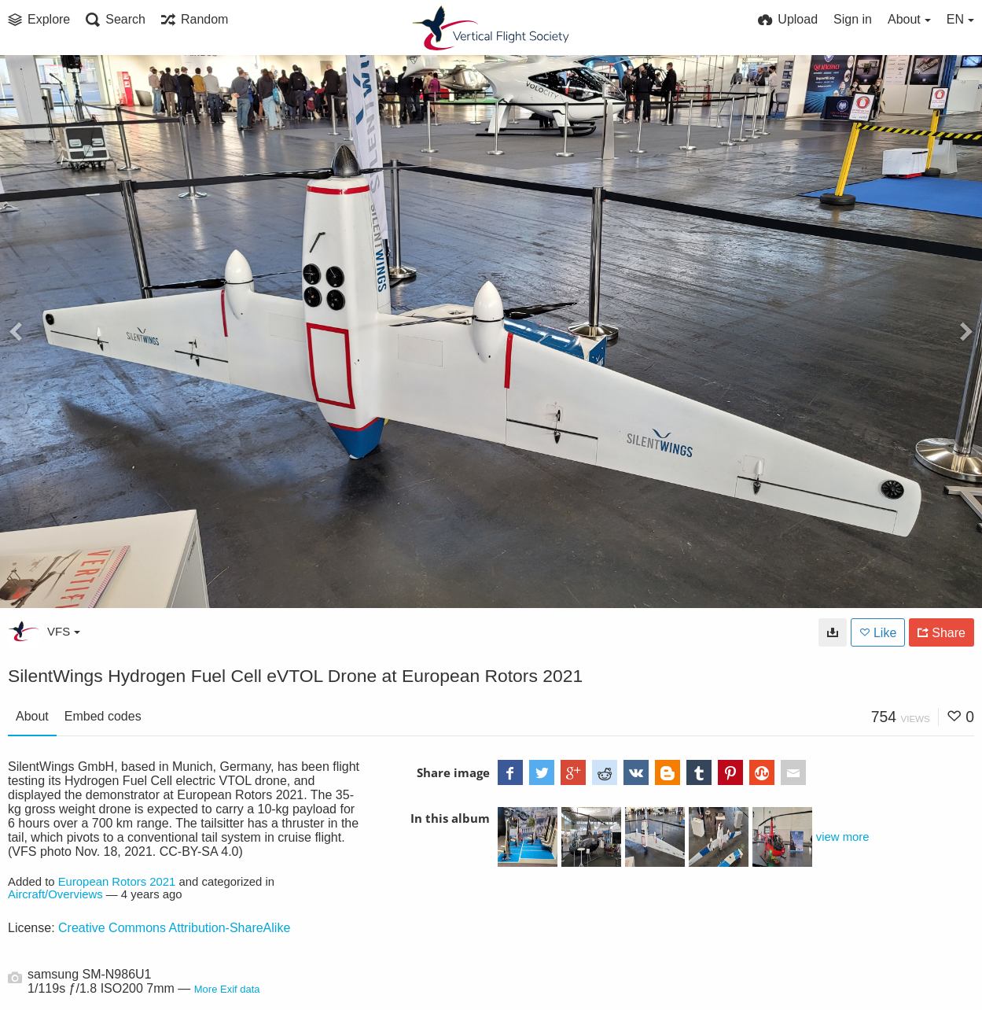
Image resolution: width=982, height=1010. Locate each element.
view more (843, 837)
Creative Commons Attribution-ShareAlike (174, 927)
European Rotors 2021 (117, 881)
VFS (63, 631)
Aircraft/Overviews (55, 894)
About (32, 716)
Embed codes (103, 716)
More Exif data (227, 989)
